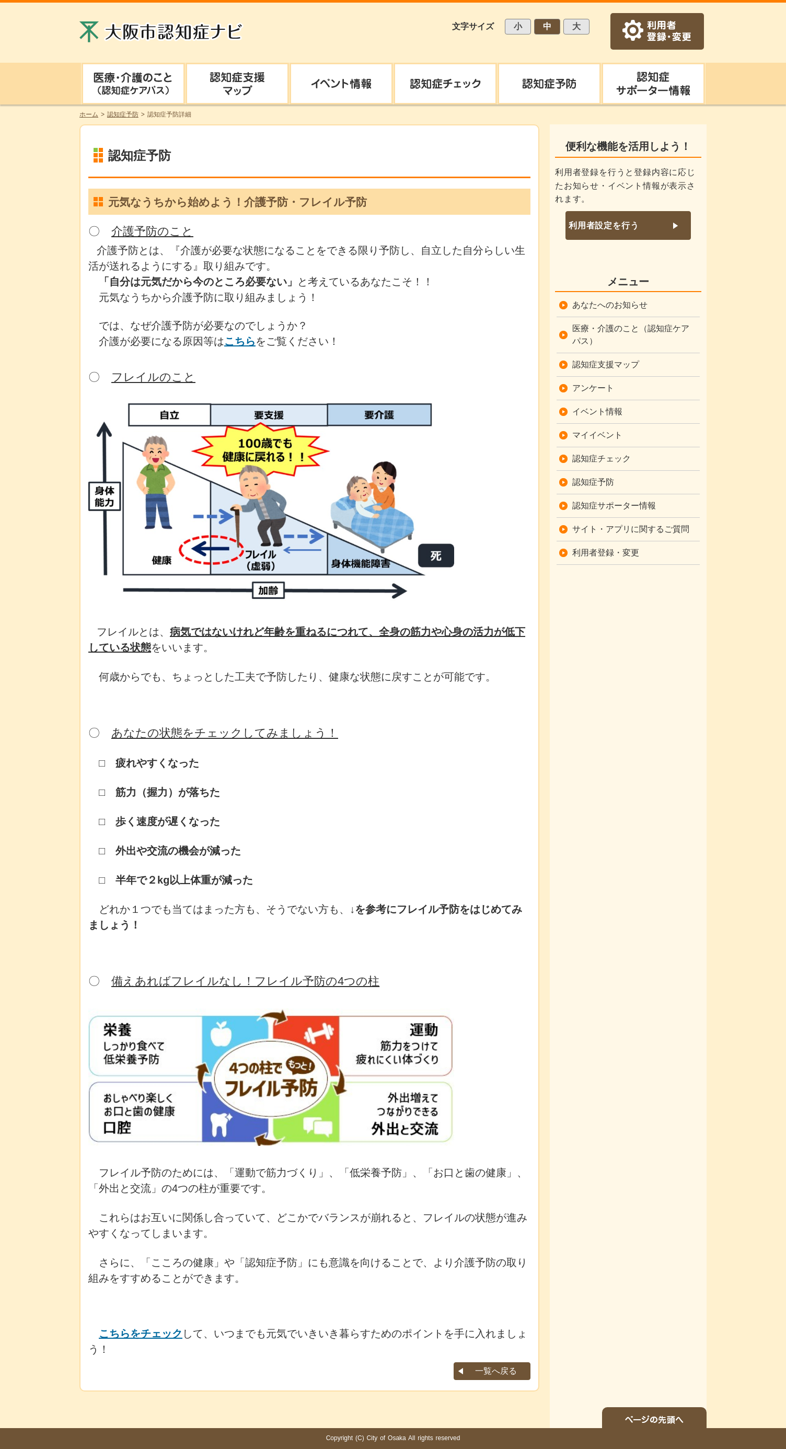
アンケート (593, 388)
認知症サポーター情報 (614, 505)
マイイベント (597, 435)
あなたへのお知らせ (610, 304)
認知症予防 (593, 482)
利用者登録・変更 (605, 552)
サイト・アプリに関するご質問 (630, 529)
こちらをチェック (140, 1333)
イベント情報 (597, 411)
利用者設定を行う (604, 225)
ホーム (88, 114)
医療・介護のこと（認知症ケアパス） (630, 334)
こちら (240, 341)
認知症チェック (601, 458)
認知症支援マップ (605, 364)
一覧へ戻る (496, 1370)
